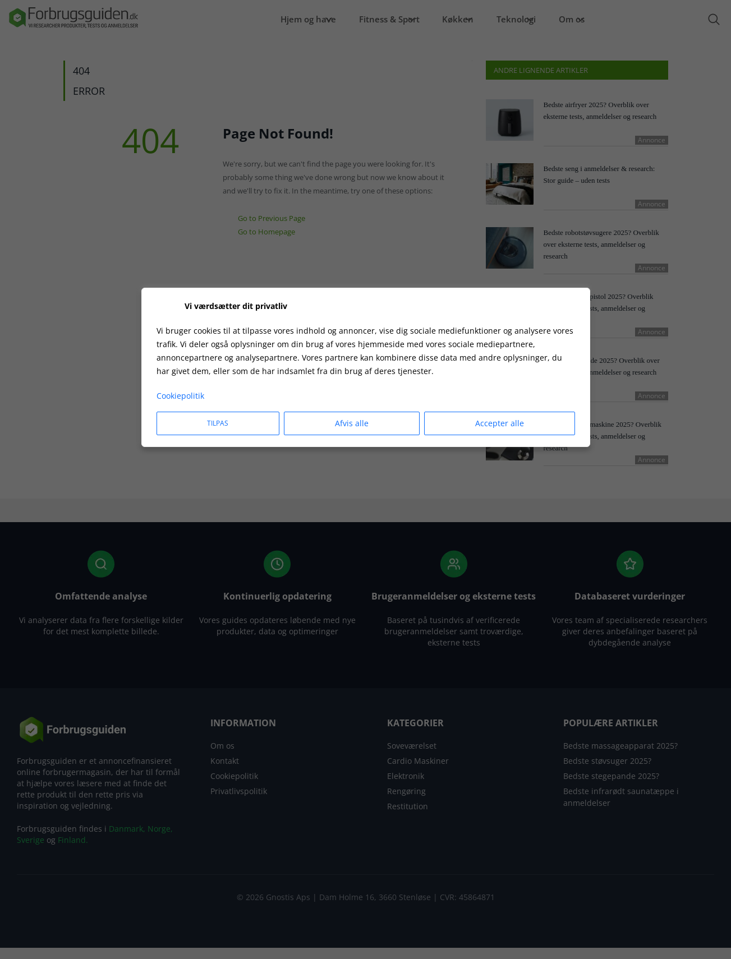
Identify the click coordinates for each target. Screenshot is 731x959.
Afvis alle (352, 423)
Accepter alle (499, 423)
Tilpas (217, 423)
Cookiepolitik (180, 395)
